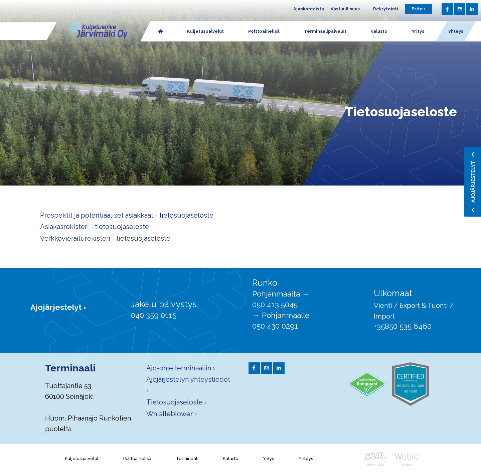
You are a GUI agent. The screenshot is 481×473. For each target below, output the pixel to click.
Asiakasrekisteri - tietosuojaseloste (94, 227)
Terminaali (187, 458)
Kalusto (230, 458)
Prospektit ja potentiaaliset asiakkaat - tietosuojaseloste (126, 215)
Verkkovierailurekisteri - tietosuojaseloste (105, 238)
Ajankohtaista (308, 8)
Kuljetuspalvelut (82, 458)
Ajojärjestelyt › (58, 307)
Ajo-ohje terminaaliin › (180, 368)
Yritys (268, 458)
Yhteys (306, 458)
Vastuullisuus (345, 8)
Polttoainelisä (137, 458)
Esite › (419, 8)
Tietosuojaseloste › (176, 402)
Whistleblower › (171, 414)
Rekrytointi (385, 8)
